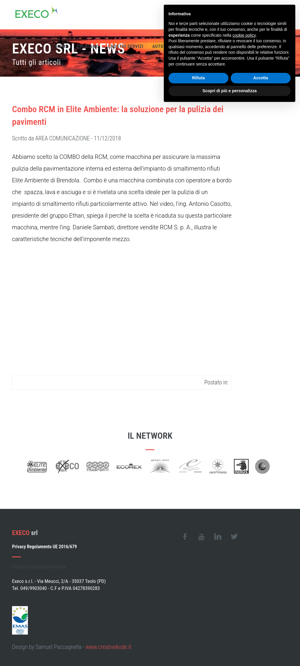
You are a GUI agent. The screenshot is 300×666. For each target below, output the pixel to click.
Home (62, 46)
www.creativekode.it (109, 646)
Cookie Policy (52, 567)
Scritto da (66, 138)
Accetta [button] (260, 77)
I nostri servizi (125, 46)
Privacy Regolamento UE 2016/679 (44, 546)
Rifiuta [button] (198, 77)
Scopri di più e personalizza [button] (230, 90)
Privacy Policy (25, 567)
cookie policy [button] (244, 35)
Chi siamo (88, 46)
